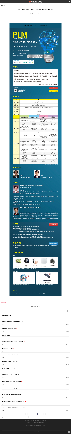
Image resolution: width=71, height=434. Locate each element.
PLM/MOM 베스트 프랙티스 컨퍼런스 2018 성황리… (13, 388)
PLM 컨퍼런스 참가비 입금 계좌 (9, 368)
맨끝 (44, 414)
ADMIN (47, 428)
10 (39, 413)
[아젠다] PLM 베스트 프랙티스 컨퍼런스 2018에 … (13, 354)
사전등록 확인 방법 (6, 335)
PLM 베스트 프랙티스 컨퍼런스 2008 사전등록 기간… (14, 401)
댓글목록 (3, 302)
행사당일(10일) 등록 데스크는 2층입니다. (11, 374)
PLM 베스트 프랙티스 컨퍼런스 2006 (10, 361)
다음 (42, 414)
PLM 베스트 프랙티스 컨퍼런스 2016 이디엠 (12, 381)
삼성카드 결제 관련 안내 (7, 315)
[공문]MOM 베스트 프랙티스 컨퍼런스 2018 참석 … (13, 341)
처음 (27, 414)
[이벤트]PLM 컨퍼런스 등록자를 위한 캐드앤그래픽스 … (14, 407)
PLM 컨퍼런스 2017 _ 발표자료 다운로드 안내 (12, 394)
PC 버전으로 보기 (35, 431)
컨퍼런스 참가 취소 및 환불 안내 (9, 328)
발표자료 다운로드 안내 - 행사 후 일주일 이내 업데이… (14, 321)
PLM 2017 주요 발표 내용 (8, 348)
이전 (29, 414)
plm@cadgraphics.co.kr (40, 422)
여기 (39, 25)
